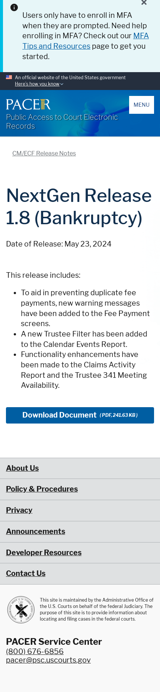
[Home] (28, 104)
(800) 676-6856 (35, 651)
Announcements (35, 531)
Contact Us (25, 573)
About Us (22, 468)
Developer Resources (43, 552)
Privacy (19, 510)
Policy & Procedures (42, 489)
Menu (142, 105)
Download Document (80, 415)
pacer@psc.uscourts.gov (48, 660)
